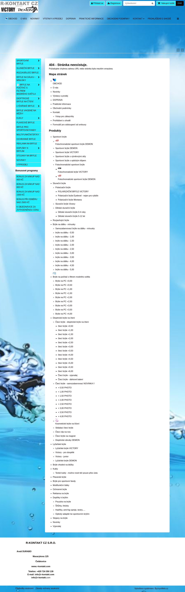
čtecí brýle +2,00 (65, 338)
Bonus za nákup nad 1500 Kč (28, 193)
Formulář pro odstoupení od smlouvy (69, 125)
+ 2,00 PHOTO (65, 400)
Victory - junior (61, 456)
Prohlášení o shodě (159, 19)
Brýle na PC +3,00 (63, 305)
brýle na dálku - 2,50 (64, 249)
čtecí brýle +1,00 (65, 330)
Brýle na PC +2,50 (63, 301)
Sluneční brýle (59, 183)
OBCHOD (11, 19)
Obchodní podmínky (118, 19)
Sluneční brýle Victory (65, 204)
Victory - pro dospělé (64, 452)
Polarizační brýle (63, 187)
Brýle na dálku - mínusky (64, 224)
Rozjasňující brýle (61, 220)
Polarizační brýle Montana (70, 200)
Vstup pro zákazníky (64, 116)
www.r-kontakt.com (40, 566)
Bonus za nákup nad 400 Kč (28, 178)
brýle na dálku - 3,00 (64, 253)
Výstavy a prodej (53, 19)
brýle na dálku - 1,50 (64, 241)
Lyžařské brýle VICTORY (66, 448)
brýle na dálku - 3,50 (64, 257)
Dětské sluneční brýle (65, 208)
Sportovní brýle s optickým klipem (70, 160)
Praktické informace (91, 19)
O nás (24, 19)
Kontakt (138, 19)
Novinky (34, 19)
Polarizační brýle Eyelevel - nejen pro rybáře (78, 196)
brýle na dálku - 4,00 (64, 261)
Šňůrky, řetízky (62, 506)
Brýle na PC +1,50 (63, 293)
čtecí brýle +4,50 (65, 359)
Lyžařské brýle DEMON (66, 461)
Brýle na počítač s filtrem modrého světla (29, 89)
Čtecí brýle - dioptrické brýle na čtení (72, 322)
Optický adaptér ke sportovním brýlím (72, 514)
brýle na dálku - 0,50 (64, 232)
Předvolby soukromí (24, 588)
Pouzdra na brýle (63, 502)
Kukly (55, 469)
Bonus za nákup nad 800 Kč (28, 185)
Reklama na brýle (61, 493)
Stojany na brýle (60, 518)
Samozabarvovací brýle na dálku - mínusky (75, 228)
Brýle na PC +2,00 (63, 297)
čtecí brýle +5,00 (65, 363)
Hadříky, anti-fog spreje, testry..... (70, 510)
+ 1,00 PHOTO (65, 392)
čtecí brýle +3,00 (65, 347)
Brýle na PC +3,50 (63, 310)
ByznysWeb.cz (161, 588)
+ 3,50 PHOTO (65, 412)
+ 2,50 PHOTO (65, 404)
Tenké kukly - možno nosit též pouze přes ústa (76, 473)
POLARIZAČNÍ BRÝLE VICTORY (73, 191)
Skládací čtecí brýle (64, 428)
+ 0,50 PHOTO (65, 388)
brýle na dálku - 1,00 (64, 237)
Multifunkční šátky (61, 485)
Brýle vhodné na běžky (63, 465)
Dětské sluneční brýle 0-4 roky (72, 212)
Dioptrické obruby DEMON (67, 440)
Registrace (114, 3)
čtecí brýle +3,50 (65, 351)
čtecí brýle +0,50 (65, 326)
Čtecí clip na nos (63, 432)
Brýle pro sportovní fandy (64, 481)
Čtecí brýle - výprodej (67, 375)
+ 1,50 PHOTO (65, 396)
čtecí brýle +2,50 (65, 342)
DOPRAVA (71, 19)
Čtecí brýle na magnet (65, 436)
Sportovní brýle (60, 137)
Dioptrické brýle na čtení (64, 318)
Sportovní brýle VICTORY (67, 152)
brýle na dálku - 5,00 (64, 269)
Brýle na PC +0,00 (63, 281)
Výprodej (57, 526)
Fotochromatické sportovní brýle (70, 165)
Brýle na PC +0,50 (63, 285)
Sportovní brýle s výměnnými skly (70, 156)
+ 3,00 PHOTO (65, 408)
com (40, 577)
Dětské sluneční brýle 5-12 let (71, 216)
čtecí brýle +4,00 (65, 355)
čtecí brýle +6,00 (65, 371)
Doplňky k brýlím (60, 497)
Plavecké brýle (59, 477)
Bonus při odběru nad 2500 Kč (27, 200)
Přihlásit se (97, 3)
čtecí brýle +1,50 (65, 334)
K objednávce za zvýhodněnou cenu (28, 208)
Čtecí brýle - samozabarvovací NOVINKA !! (75, 383)
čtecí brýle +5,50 (65, 367)
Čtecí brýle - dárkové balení (70, 379)
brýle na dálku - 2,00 (64, 245)
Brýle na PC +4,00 (63, 314)
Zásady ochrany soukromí (47, 588)
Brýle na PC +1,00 (63, 289)
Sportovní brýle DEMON (66, 148)
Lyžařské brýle (59, 444)
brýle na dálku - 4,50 (64, 265)
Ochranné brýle (60, 489)
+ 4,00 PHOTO (65, 416)
